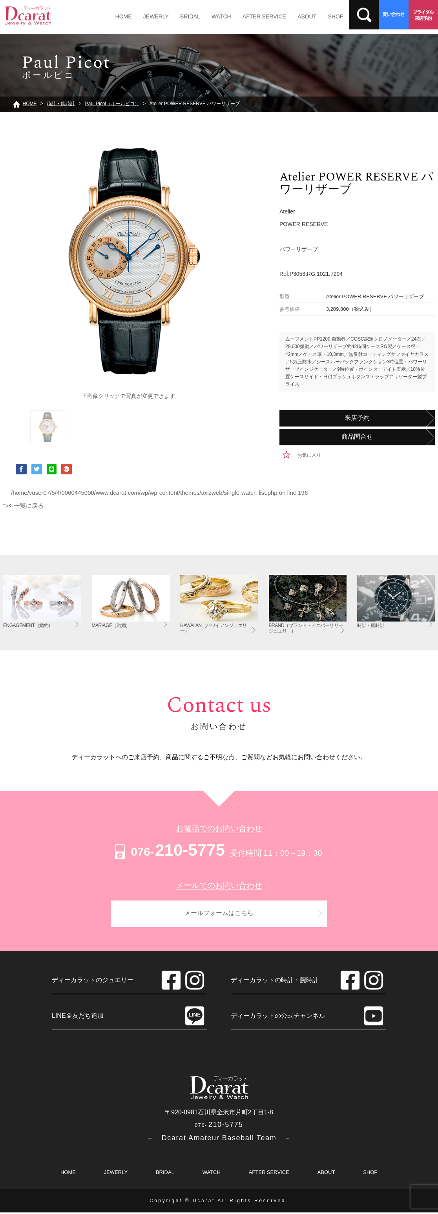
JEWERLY (153, 16)
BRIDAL (186, 16)
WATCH (215, 16)
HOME (122, 16)
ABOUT (297, 16)
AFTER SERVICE (256, 16)
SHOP (324, 16)
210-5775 (168, 850)
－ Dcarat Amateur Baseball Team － (219, 1139)
